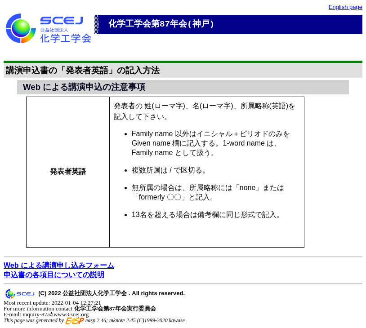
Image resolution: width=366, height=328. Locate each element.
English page (345, 7)
